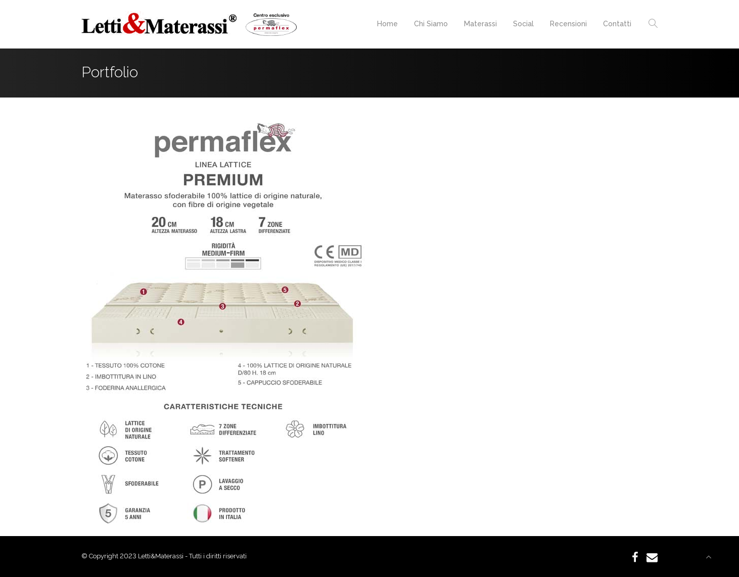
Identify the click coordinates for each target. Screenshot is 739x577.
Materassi (480, 24)
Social (523, 24)
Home (387, 24)
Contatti (617, 24)
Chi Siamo (431, 24)
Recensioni (568, 24)
